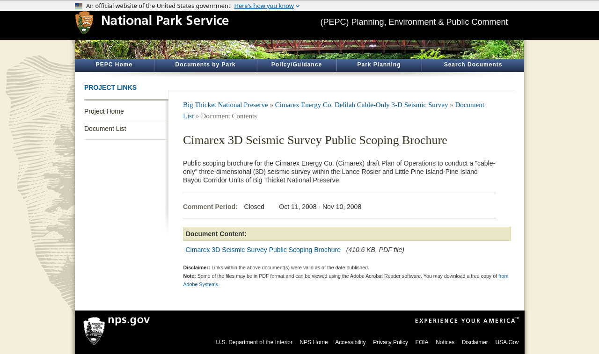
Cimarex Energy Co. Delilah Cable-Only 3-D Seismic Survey (361, 104)
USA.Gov (507, 342)
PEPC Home (114, 64)
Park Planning (379, 64)
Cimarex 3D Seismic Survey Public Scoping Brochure (263, 249)
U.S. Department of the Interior (254, 342)
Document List (105, 128)
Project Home (104, 111)
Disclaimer (475, 342)
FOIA (422, 342)
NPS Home (314, 342)
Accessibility (350, 342)
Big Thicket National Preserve (225, 104)
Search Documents (473, 64)
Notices (445, 342)
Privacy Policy (390, 342)
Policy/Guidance (296, 64)
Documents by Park (205, 64)
